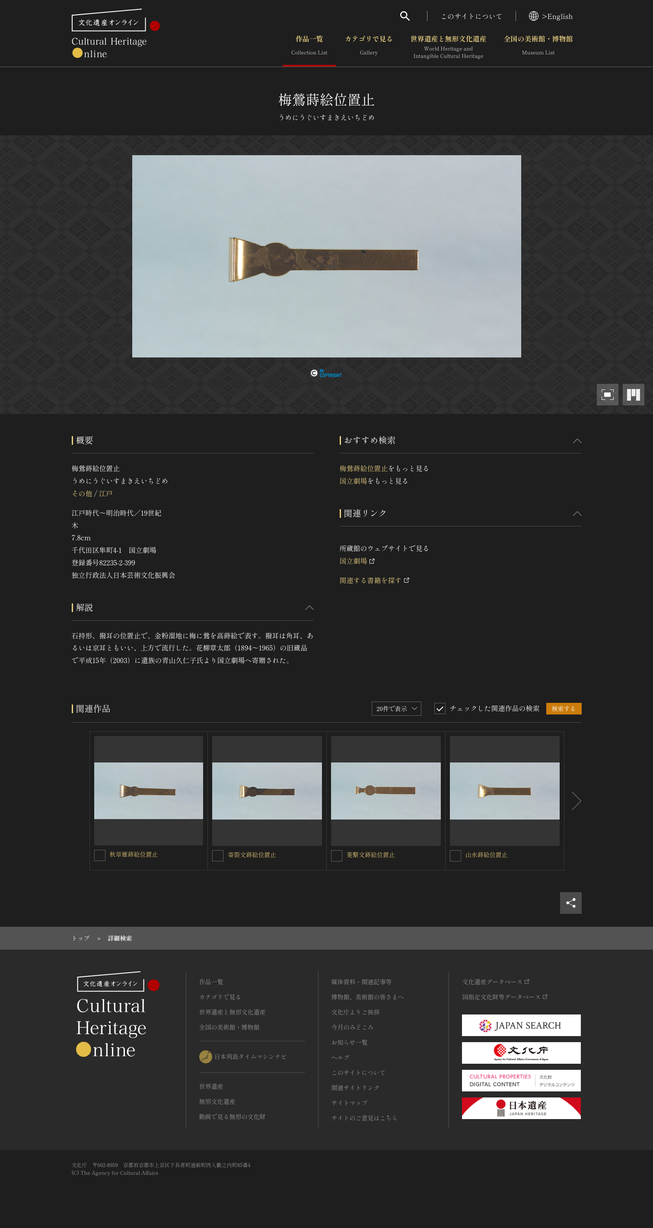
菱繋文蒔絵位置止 (371, 854)
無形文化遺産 (217, 1101)
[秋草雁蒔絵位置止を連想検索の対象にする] (99, 855)
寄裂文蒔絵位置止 (252, 854)
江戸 (106, 493)
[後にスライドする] (573, 801)
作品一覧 (309, 47)
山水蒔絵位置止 (486, 854)
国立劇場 (353, 480)
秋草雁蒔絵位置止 (134, 854)
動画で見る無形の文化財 (232, 1116)
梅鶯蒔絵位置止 (364, 468)
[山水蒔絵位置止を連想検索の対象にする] (455, 855)
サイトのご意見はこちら (364, 1117)
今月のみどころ (352, 1027)
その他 (82, 493)
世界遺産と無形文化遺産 (448, 47)
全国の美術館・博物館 (538, 47)
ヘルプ (340, 1057)
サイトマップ (349, 1102)
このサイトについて (471, 16)
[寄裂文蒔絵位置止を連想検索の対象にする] (217, 855)
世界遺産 (211, 1086)
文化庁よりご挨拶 (355, 1012)
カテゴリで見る (368, 47)
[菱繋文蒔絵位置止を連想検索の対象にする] (336, 855)
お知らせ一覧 (349, 1042)
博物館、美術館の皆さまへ (367, 996)
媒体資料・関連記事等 (361, 981)
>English (551, 16)
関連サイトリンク (355, 1087)
